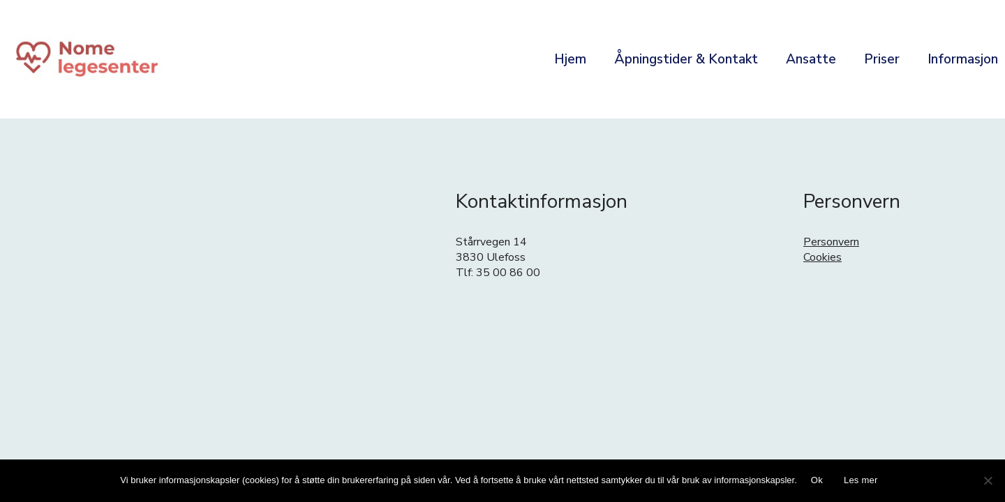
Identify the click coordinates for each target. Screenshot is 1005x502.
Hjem (570, 59)
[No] (988, 480)
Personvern (831, 242)
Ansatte (811, 59)
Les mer (861, 480)
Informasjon (963, 59)
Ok (817, 480)
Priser (882, 59)
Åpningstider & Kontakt (686, 59)
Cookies (822, 257)
